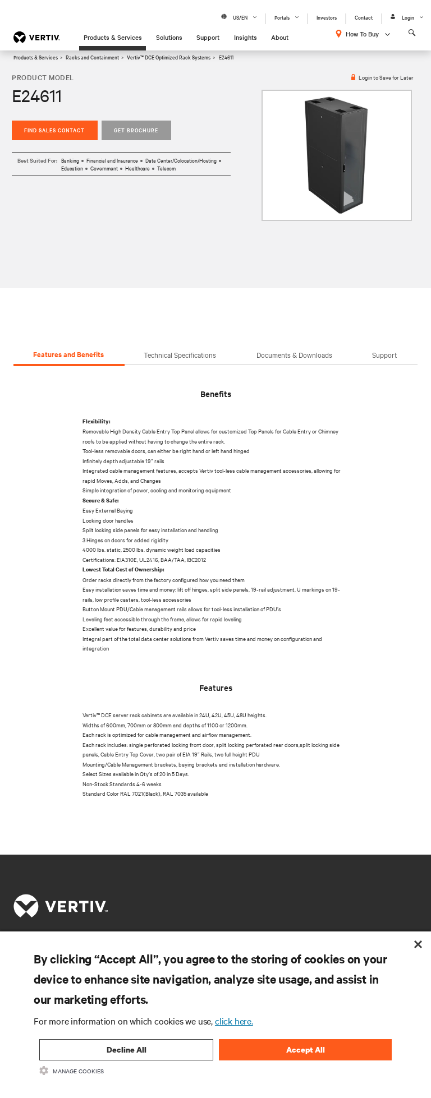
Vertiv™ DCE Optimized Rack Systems (168, 57)
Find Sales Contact (54, 130)
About (279, 37)
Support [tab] (384, 354)
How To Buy (362, 33)
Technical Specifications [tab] (180, 354)
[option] (337, 156)
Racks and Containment (92, 57)
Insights (245, 37)
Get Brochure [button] (136, 130)
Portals (282, 17)
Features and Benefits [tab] (68, 354)
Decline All (126, 1049)
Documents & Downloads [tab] (294, 354)
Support (207, 37)
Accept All (305, 1049)
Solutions (169, 37)
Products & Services (113, 37)
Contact (364, 17)
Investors (327, 17)
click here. (234, 1020)
